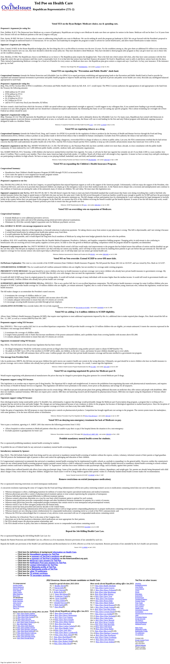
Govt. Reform (139, 605)
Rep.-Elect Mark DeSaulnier (27, 615)
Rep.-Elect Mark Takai (24, 624)
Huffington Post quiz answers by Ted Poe (48, 563)
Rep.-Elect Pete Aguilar (26, 617)
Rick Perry (16, 596)
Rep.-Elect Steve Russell (105, 620)
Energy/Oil (138, 596)
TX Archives (139, 635)
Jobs (136, 615)
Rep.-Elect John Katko (104, 618)
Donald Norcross (60, 603)
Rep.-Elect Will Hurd (104, 627)
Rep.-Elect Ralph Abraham (105, 586)
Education (138, 594)
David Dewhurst (18, 587)
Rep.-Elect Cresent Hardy (105, 612)
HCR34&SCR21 (83, 67)
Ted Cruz (16, 608)
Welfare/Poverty (140, 624)
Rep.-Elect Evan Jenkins (105, 642)
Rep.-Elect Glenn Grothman (105, 637)
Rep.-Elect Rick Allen (63, 635)
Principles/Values (141, 617)
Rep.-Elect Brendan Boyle (26, 636)
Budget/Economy (141, 585)
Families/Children (141, 599)
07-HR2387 (92, 475)
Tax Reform (139, 620)
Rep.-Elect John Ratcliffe (104, 625)
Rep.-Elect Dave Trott (104, 596)
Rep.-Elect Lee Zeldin (103, 614)
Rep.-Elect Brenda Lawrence (27, 629)
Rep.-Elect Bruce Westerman (66, 615)
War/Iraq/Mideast (141, 622)
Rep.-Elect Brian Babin (104, 629)
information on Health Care (64, 552)
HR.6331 (92, 254)
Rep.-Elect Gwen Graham (26, 622)
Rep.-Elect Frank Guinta (105, 607)
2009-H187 (107, 159)
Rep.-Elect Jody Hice (63, 630)
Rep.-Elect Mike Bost (62, 644)
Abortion (138, 583)
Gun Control (139, 606)
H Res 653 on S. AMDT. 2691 (90, 434)
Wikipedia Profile (141, 629)
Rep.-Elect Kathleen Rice (25, 635)
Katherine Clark (61, 596)
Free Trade (139, 603)
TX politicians (139, 633)
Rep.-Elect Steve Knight (64, 620)
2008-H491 (105, 254)
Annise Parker (18, 585)
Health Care (139, 608)
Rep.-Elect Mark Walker (104, 603)
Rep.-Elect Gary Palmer (64, 618)
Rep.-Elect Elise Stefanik (105, 616)
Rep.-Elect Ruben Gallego (26, 613)
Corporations (139, 589)
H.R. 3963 (93, 366)
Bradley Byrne (60, 586)
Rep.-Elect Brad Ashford (25, 631)
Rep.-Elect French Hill (63, 613)
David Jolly (59, 588)
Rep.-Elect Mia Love (103, 631)
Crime (137, 590)
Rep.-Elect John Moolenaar (105, 592)
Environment (139, 597)
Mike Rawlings (18, 594)
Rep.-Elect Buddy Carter (64, 628)
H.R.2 (85, 205)
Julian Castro (17, 592)
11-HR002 (85, 547)
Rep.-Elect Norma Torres (26, 620)
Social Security (140, 619)
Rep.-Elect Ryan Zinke (104, 601)
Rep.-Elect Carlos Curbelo (65, 626)
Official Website (140, 645)
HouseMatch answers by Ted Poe (44, 554)
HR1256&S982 (92, 159)
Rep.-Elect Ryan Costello (104, 622)
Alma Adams (60, 601)
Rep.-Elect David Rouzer (104, 605)
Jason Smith (59, 598)
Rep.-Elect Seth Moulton (25, 626)
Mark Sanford (59, 605)
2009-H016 (97, 205)
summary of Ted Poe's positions (46, 556)
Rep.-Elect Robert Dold (63, 641)
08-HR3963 (100, 307)
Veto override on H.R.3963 (82, 307)
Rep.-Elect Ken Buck (63, 624)
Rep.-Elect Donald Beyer (25, 638)
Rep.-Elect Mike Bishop (104, 594)
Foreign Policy (140, 601)
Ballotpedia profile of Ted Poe (44, 569)
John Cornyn (17, 603)
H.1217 (91, 124)
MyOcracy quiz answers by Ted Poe (45, 561)
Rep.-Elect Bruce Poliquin (105, 590)
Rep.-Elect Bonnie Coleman (26, 633)
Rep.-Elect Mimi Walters (64, 622)
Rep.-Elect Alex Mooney (105, 640)
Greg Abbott (17, 590)
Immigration (139, 612)
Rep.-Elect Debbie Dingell (26, 628)
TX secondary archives (40, 575)
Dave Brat (58, 607)
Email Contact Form (142, 640)
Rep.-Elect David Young (63, 639)
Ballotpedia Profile (141, 631)
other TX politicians (38, 571)
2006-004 (108, 434)
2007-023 (107, 416)
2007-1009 (106, 366)
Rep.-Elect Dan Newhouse (106, 635)
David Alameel (18, 599)
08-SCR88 (87, 527)
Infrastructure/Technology (144, 613)
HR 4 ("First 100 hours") (91, 416)
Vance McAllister (61, 594)
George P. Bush (18, 589)
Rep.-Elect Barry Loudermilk (66, 632)
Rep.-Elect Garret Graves (104, 588)
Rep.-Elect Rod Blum (62, 637)
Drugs (137, 592)
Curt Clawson (60, 590)
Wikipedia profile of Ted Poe (44, 567)
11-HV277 (98, 67)
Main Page (139, 628)
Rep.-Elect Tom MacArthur (105, 609)
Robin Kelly (58, 592)
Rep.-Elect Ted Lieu (24, 619)
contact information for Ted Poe (44, 565)
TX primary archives (39, 573)
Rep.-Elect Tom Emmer (105, 599)
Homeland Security (141, 610)
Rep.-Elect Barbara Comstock (107, 633)
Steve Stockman (18, 606)
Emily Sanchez (18, 601)
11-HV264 (103, 124)
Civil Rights (139, 587)
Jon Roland (17, 605)
